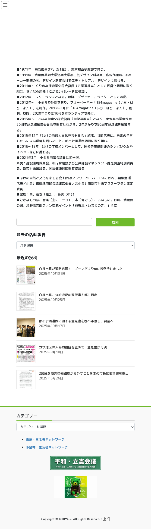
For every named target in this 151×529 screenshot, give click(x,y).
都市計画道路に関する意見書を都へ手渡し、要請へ (76, 321)
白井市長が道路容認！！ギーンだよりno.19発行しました (81, 268)
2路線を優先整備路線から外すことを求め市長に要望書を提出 (84, 373)
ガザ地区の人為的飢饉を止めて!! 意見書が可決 (73, 347)
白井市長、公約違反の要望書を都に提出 (68, 295)
